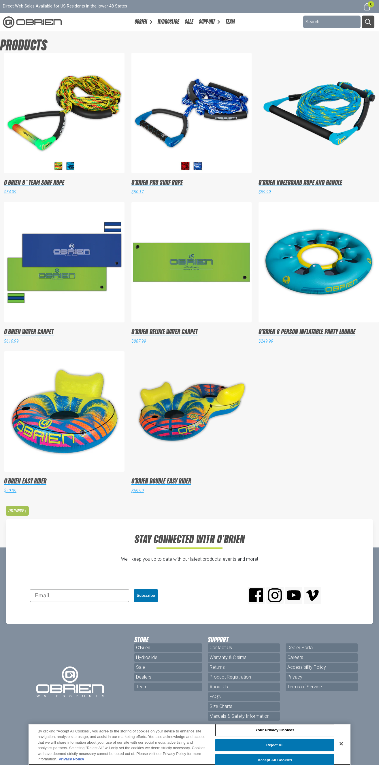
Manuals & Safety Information (239, 716)
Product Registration (230, 677)
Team (230, 21)
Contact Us (221, 647)
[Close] (341, 743)
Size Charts (221, 706)
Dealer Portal (300, 647)
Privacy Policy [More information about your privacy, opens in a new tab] (71, 759)
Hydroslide (168, 21)
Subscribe (146, 595)
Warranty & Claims (228, 657)
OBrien (141, 21)
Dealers (143, 677)
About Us (219, 687)
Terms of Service (304, 687)
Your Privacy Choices (274, 730)
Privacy (294, 677)
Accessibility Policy (306, 667)
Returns (217, 667)
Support (207, 21)
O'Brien (143, 647)
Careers (295, 657)
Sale (189, 21)
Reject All (275, 745)
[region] (190, 744)
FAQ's (215, 696)
